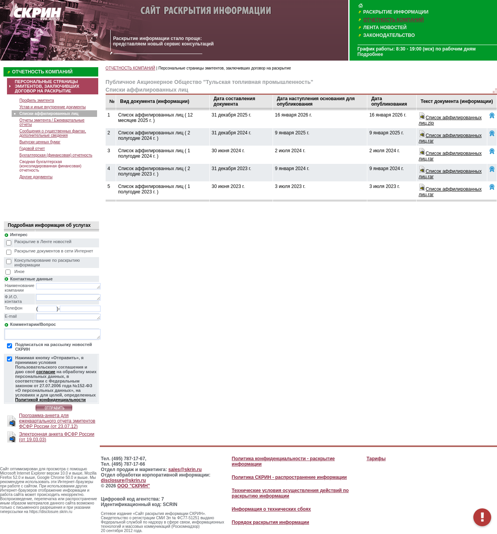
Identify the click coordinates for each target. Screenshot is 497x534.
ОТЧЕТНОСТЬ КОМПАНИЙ (393, 20)
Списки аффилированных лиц (48, 113)
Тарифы (376, 458)
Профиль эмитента (36, 100)
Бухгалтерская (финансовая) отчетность (55, 155)
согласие (45, 371)
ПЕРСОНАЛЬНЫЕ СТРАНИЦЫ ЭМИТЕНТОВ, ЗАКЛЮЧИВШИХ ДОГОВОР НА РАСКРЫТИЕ (47, 86)
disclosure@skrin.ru (123, 480)
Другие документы (35, 177)
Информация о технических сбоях (271, 509)
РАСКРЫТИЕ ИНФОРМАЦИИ (396, 12)
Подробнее (370, 54)
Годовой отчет (32, 148)
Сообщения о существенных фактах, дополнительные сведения (52, 133)
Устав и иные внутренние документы (52, 107)
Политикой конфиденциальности (50, 399)
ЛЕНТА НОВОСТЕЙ (385, 27)
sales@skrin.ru (185, 469)
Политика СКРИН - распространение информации (289, 477)
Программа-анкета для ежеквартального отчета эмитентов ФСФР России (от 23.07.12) (57, 421)
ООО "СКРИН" (133, 486)
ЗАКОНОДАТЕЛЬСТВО (389, 35)
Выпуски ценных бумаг (40, 142)
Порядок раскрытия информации (270, 522)
